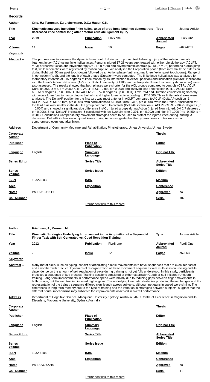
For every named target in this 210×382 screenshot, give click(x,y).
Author (14, 22)
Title (12, 28)
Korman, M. (60, 228)
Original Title (165, 152)
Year (12, 38)
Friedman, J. (41, 228)
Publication (93, 38)
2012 (35, 243)
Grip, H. (37, 22)
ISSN (12, 180)
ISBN (88, 180)
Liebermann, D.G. (77, 22)
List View (161, 8)
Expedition (93, 186)
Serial (160, 198)
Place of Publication (93, 144)
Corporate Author (16, 135)
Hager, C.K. (100, 22)
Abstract (15, 59)
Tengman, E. (54, 22)
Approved (163, 192)
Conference (164, 186)
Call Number (18, 198)
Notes (13, 192)
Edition (161, 170)
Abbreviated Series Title (165, 163)
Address (15, 127)
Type (159, 28)
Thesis (161, 133)
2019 (35, 38)
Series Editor (18, 161)
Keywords (16, 53)
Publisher (16, 142)
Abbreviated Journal (165, 39)
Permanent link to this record (105, 204)
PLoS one (115, 243)
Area (12, 186)
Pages (160, 47)
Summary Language (92, 153)
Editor (160, 142)
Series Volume (14, 172)
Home (14, 8)
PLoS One (186, 38)
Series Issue (94, 170)
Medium (162, 180)
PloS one (114, 38)
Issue (89, 47)
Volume (14, 47)
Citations (175, 8)
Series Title (93, 161)
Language (16, 152)
